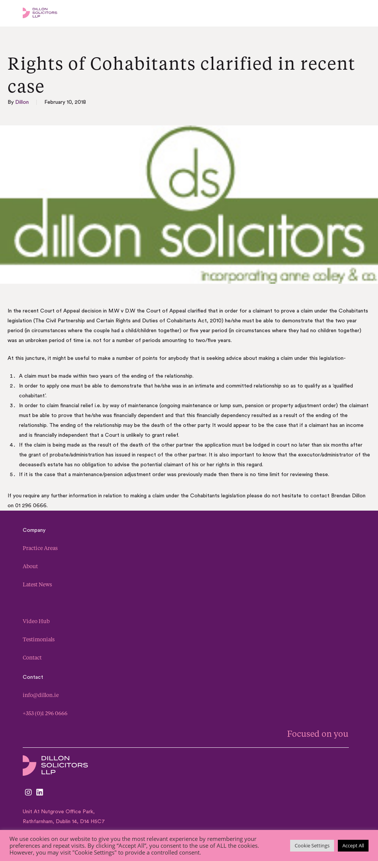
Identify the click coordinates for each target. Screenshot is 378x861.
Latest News (37, 584)
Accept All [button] (353, 845)
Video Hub (36, 621)
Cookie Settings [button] (312, 845)
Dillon (22, 102)
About (30, 566)
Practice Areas (40, 548)
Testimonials (39, 639)
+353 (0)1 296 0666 (45, 713)
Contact (32, 657)
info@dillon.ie (41, 694)
